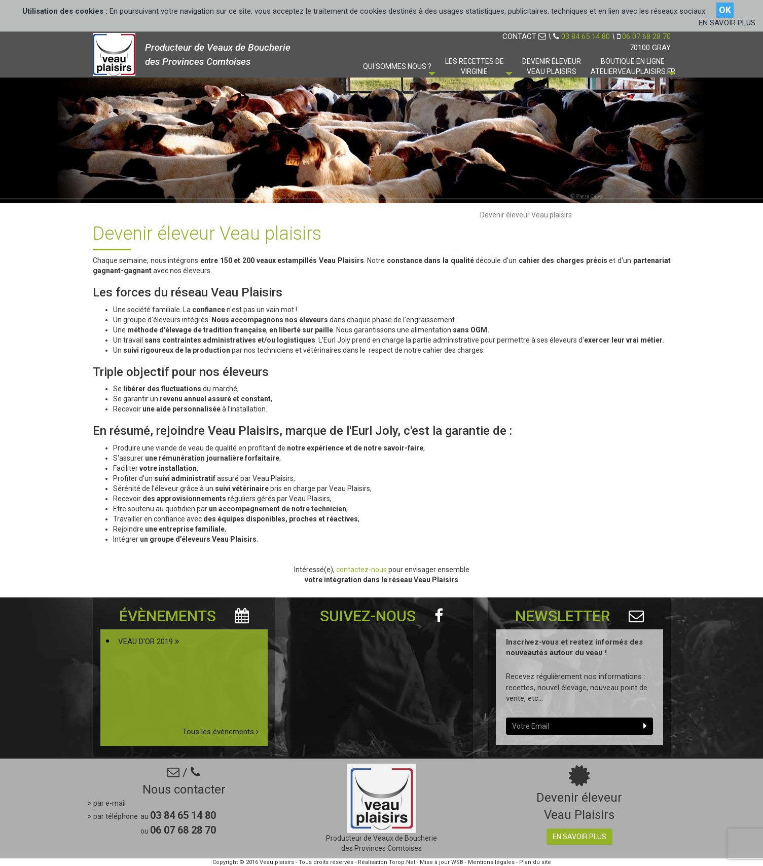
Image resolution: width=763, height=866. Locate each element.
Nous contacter (184, 789)
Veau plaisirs (277, 862)
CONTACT (524, 36)
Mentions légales (491, 862)
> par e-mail (107, 803)
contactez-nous (362, 570)
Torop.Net (402, 862)
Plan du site (535, 862)
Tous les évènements (221, 731)
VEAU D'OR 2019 (148, 641)
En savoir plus (579, 837)
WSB (457, 862)
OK (725, 10)
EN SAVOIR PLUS (727, 22)
